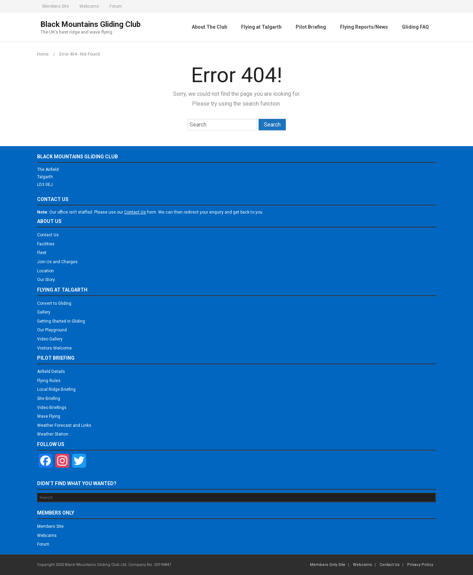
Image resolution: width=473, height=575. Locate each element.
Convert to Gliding (54, 303)
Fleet (42, 252)
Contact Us (48, 234)
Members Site (55, 6)
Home (43, 54)
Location (45, 270)
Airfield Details (51, 371)
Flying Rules (49, 380)
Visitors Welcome (54, 348)
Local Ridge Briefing (56, 389)
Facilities (46, 244)
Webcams (89, 6)
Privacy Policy (420, 564)
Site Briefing (48, 398)
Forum (116, 6)
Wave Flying (48, 416)
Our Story (46, 279)
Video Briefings (51, 407)
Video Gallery (50, 339)
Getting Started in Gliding (61, 321)
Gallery (43, 312)
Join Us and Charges (57, 261)
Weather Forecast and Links (64, 425)
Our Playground (52, 330)
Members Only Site (327, 564)
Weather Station (52, 434)
